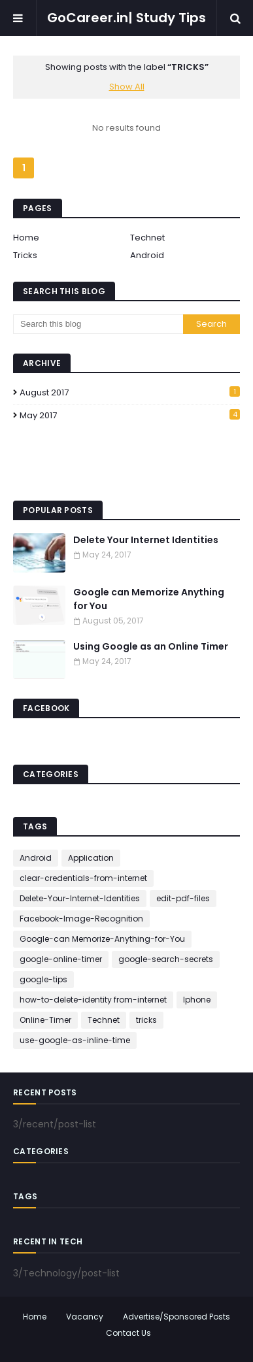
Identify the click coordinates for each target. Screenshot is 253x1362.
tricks (146, 1019)
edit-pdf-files (183, 898)
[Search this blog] (98, 324)
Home (26, 237)
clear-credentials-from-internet (83, 878)
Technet (147, 237)
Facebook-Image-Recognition (81, 918)
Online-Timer (45, 1019)
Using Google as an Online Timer (150, 646)
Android (147, 255)
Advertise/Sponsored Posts (176, 1316)
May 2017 (130, 415)
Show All (126, 86)
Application (91, 857)
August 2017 (130, 392)
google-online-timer (61, 959)
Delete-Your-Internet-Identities (80, 898)
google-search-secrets (165, 959)
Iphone (197, 999)
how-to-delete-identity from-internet (93, 999)
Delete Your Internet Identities (145, 539)
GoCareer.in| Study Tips (126, 17)
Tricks (25, 255)
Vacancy (84, 1316)
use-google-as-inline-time (75, 1040)
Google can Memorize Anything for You (148, 599)
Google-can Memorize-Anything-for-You (102, 938)
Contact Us (128, 1332)
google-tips (43, 979)
